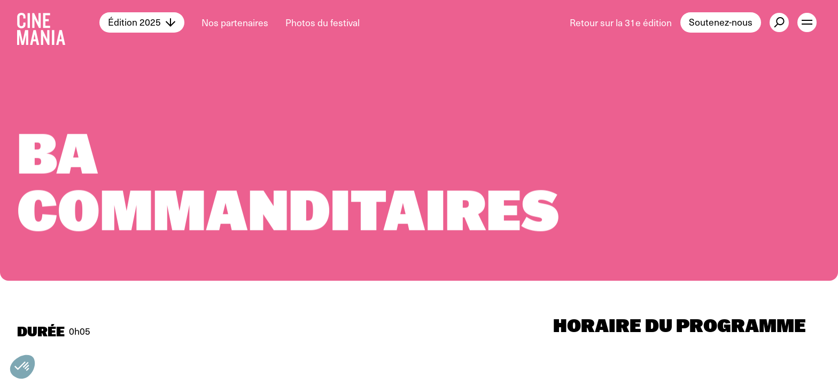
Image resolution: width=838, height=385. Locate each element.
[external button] (779, 22)
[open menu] (807, 22)
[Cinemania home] (58, 22)
